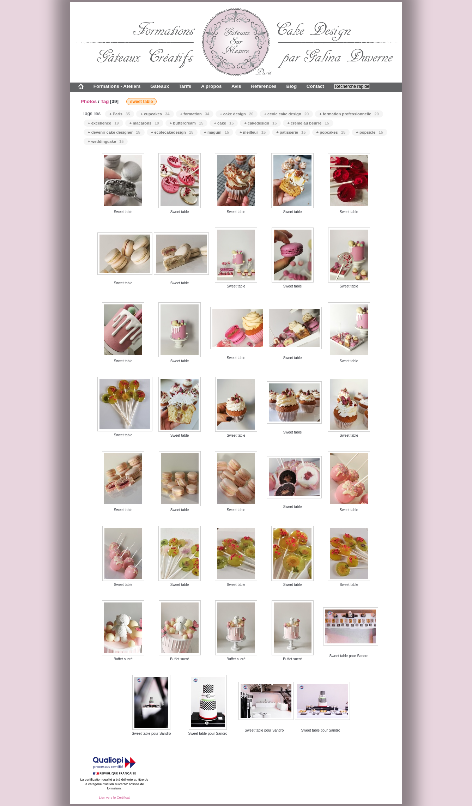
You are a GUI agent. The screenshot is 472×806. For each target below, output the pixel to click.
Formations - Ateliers (117, 86)
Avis (236, 86)
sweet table (141, 101)
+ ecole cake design (286, 114)
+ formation (195, 114)
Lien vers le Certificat (114, 797)
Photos (89, 101)
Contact (315, 86)
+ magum (216, 132)
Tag (105, 101)
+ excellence (103, 123)
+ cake (224, 123)
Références (263, 86)
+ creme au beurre (308, 123)
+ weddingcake (105, 141)
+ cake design (236, 114)
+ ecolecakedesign (172, 132)
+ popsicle (369, 132)
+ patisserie (290, 132)
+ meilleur (253, 132)
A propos (211, 86)
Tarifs (185, 86)
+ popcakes (331, 132)
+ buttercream (187, 123)
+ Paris (119, 114)
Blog (291, 86)
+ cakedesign (260, 123)
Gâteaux (159, 86)
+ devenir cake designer (114, 132)
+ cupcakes (154, 114)
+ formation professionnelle (349, 114)
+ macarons (144, 123)
